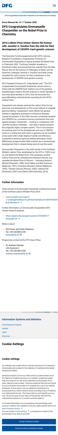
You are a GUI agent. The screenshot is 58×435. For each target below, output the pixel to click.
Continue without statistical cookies (29, 428)
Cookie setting (22, 411)
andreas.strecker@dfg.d (18, 253)
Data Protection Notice (12, 409)
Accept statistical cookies (29, 422)
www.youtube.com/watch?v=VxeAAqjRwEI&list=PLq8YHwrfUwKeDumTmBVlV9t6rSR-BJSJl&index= (32, 200)
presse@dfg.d (14, 235)
